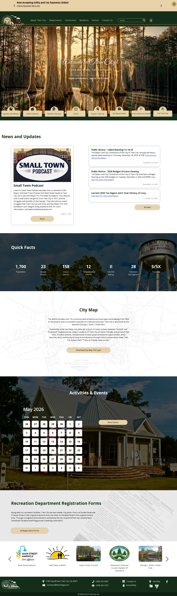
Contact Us (107, 20)
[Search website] (130, 20)
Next (167, 559)
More (42, 219)
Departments (55, 20)
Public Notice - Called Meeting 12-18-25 (112, 149)
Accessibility (129, 585)
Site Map (154, 581)
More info (36, 6)
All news (147, 207)
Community (70, 20)
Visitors (95, 20)
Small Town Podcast (28, 185)
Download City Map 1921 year (88, 350)
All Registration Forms (29, 530)
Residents (84, 20)
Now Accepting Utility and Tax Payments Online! (43, 2)
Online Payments (24, 6)
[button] (174, 4)
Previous (9, 559)
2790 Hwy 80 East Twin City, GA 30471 (60, 581)
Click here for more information (104, 196)
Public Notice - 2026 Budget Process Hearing (115, 171)
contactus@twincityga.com (55, 585)
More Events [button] (113, 422)
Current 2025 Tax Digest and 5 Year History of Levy (118, 193)
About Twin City (38, 20)
